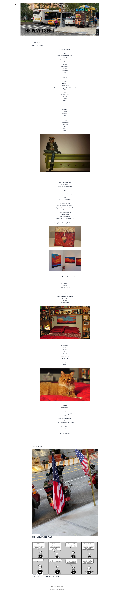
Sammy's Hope (65, 356)
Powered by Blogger (57, 586)
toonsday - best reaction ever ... (46, 577)
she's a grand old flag (42, 537)
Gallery (70, 207)
